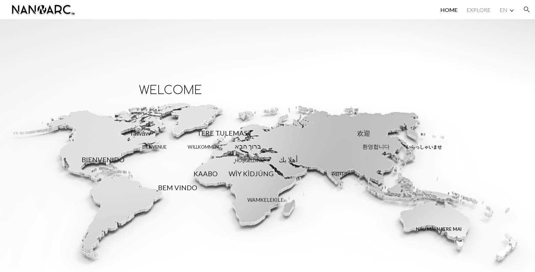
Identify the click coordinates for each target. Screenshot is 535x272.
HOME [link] (449, 9)
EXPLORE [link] (478, 9)
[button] (527, 9)
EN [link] (503, 9)
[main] (267, 145)
